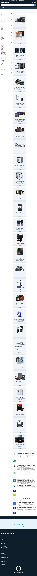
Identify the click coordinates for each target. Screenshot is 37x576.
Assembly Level (3, 58)
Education (3, 543)
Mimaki (2, 36)
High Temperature (3, 52)
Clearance (2, 67)
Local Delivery (4, 556)
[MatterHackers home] (5, 2)
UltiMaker (2, 44)
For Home (2, 12)
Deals (2, 65)
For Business (3, 14)
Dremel (2, 28)
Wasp (2, 46)
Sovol (1, 43)
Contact (2, 553)
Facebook (14, 527)
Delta (1, 64)
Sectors (2, 11)
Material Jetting (3, 21)
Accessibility (3, 564)
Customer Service (15, 0)
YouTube (23, 527)
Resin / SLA (2, 18)
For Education (3, 13)
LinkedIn (19, 527)
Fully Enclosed (3, 55)
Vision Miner (2, 47)
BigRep (2, 25)
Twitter (16, 527)
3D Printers (16, 10)
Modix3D (2, 37)
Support (2, 544)
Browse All (2, 74)
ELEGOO (2, 29)
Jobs (2, 558)
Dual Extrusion (3, 56)
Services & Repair (4, 547)
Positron (2, 39)
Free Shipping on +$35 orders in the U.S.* (7, 0)
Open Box (2, 68)
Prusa (2, 40)
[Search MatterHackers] (35, 5)
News (2, 539)
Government (3, 546)
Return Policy (4, 560)
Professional (3, 542)
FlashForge (2, 30)
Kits (1, 59)
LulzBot (2, 33)
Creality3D (2, 27)
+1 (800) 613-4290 (21, 0)
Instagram (17, 527)
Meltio (2, 35)
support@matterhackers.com (7, 533)
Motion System (3, 61)
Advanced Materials (3, 54)
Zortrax (2, 49)
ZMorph (2, 48)
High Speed (2, 51)
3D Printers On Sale (3, 69)
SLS (1, 19)
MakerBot (2, 34)
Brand (2, 22)
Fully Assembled (3, 60)
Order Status (3, 554)
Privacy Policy (4, 561)
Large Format (3, 53)
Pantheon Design (3, 38)
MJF (1, 20)
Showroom (3, 540)
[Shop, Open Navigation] (3, 7)
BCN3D (2, 26)
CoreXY (2, 63)
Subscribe (18, 524)
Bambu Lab (2, 24)
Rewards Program (4, 557)
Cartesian (2, 62)
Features (2, 50)
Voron (2, 45)
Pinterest (21, 527)
